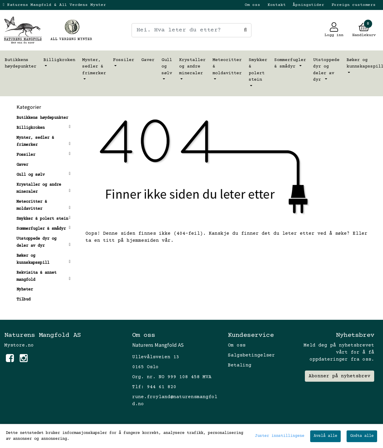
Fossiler (123, 60)
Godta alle (362, 436)
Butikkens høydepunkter (20, 63)
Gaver (147, 60)
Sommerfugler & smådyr (290, 63)
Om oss (252, 5)
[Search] (191, 30)
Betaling (239, 365)
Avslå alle (325, 436)
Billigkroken (59, 60)
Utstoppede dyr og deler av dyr (326, 70)
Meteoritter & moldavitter (227, 67)
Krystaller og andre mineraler (192, 67)
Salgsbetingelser (251, 355)
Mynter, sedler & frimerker (94, 67)
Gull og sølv (167, 67)
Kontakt (277, 5)
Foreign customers (354, 5)
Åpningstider (308, 5)
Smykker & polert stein (258, 70)
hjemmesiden (143, 240)
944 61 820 (161, 387)
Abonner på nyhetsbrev (339, 376)
